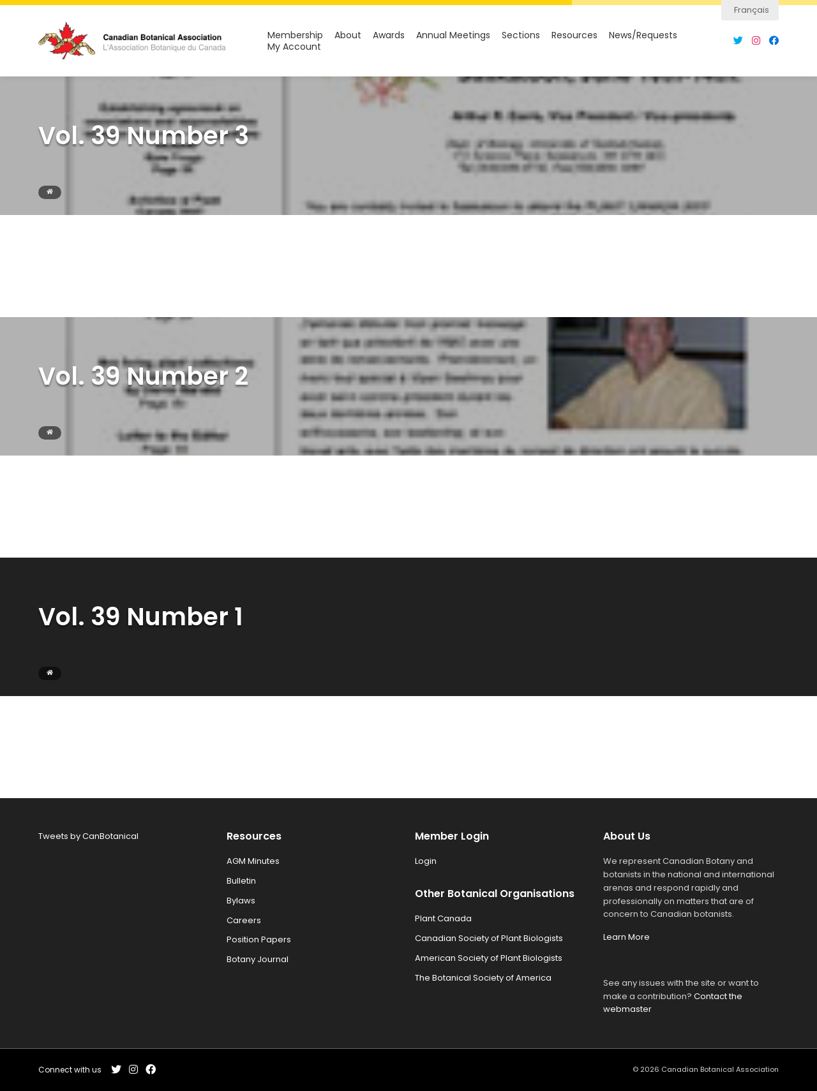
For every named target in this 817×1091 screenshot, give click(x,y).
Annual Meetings (453, 35)
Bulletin (241, 881)
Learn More (626, 937)
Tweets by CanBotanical (88, 836)
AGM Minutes (253, 861)
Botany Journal (258, 959)
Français (751, 10)
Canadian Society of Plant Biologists (489, 938)
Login (426, 861)
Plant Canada (443, 918)
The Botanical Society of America (483, 978)
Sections (521, 35)
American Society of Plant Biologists (488, 958)
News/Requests (643, 35)
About (347, 35)
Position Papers (259, 939)
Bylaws (241, 900)
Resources (574, 35)
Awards (389, 35)
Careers (244, 920)
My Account (294, 46)
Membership (295, 35)
